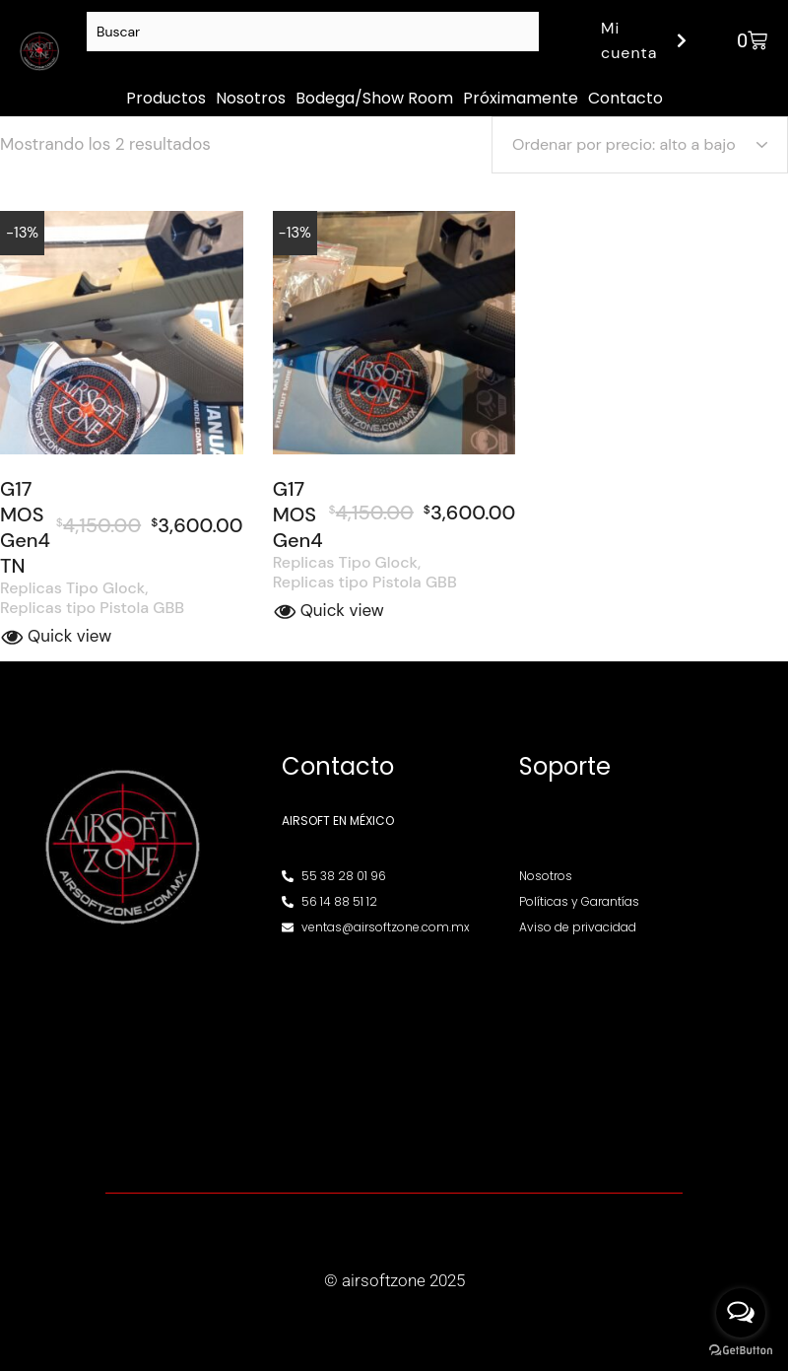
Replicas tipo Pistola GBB (92, 608)
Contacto (625, 98)
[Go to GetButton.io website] (740, 1350)
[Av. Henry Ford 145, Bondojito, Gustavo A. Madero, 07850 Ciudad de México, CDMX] (394, 1053)
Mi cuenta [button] (646, 40)
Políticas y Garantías (578, 901)
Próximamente (520, 98)
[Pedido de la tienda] (640, 144)
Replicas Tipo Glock (72, 588)
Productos (166, 98)
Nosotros (251, 98)
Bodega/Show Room (374, 98)
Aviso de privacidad (577, 927)
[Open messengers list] (740, 1312)
